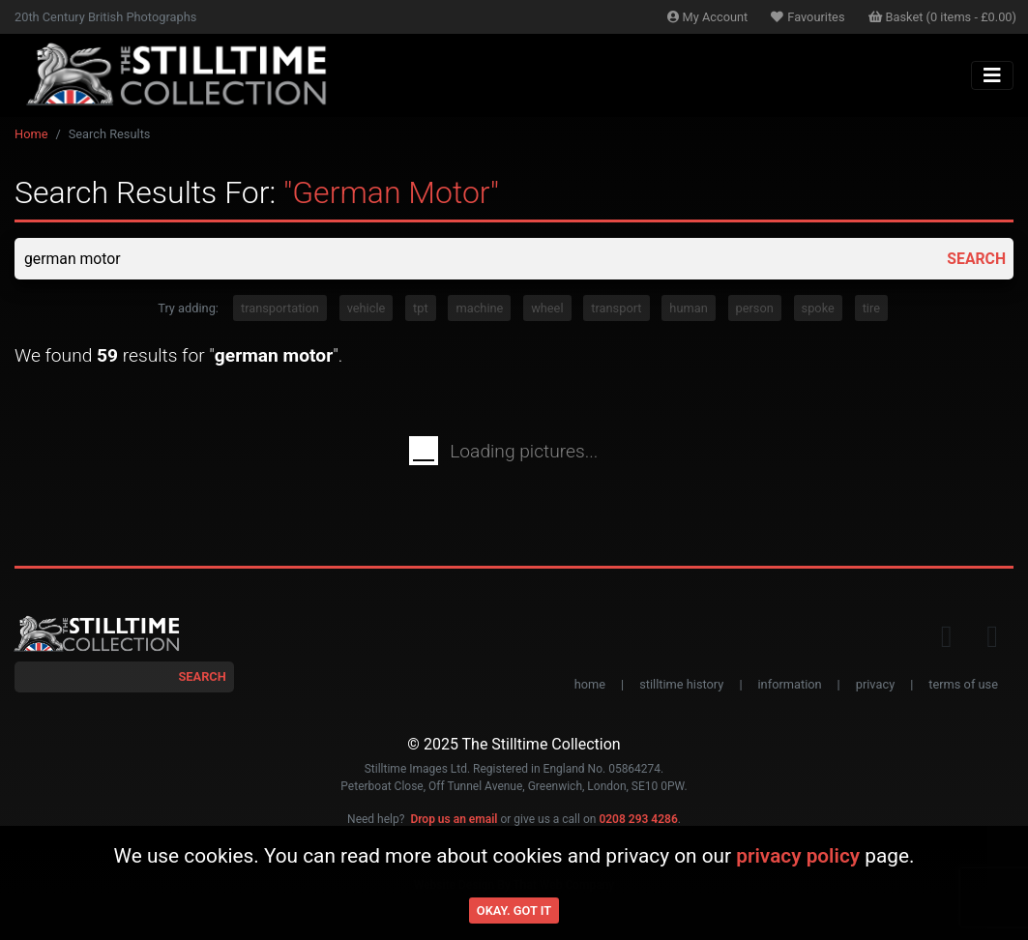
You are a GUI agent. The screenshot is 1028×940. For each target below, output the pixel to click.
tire (871, 309)
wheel (547, 309)
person (755, 309)
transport (616, 309)
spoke (818, 309)
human (688, 309)
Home (31, 134)
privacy (875, 685)
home (589, 685)
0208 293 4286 (638, 819)
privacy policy (798, 855)
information (790, 685)
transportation (280, 309)
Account (708, 17)
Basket (942, 17)
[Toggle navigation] (992, 75)
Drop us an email (453, 819)
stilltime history (681, 685)
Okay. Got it (514, 910)
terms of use (963, 685)
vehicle (366, 309)
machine (479, 309)
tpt (420, 309)
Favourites (807, 17)
